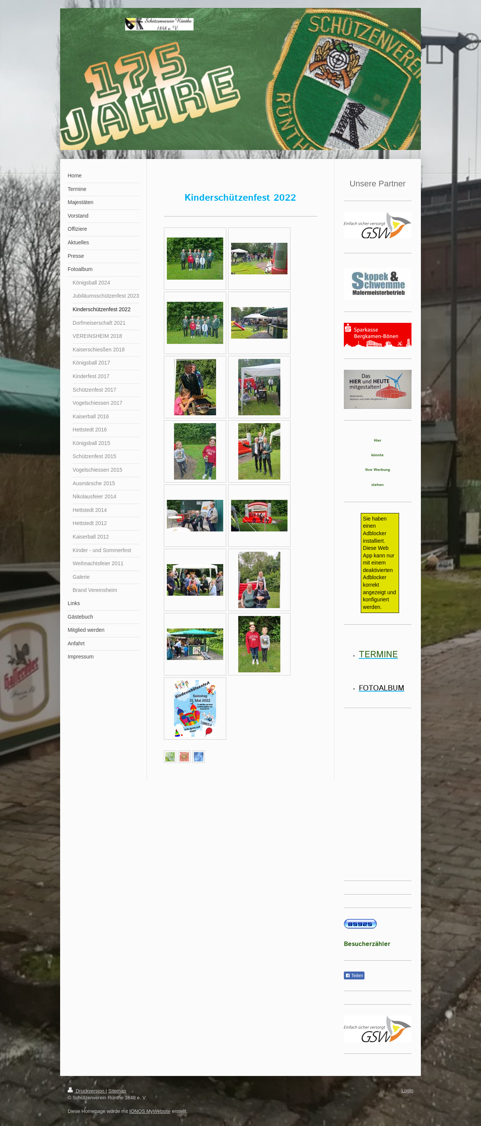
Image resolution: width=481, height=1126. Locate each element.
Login (407, 1090)
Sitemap (117, 1091)
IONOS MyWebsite (150, 1111)
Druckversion (87, 1091)
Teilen (354, 975)
